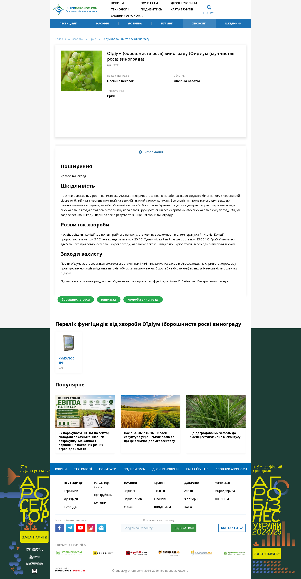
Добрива (135, 23)
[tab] (150, 152)
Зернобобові (133, 499)
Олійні (128, 507)
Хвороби (199, 23)
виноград (108, 299)
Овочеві (160, 499)
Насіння (102, 23)
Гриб (93, 39)
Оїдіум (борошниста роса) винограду (126, 39)
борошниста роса (76, 299)
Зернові (129, 491)
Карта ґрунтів (182, 9)
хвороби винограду (143, 299)
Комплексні (222, 483)
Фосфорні (191, 499)
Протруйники (103, 495)
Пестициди (68, 23)
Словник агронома (126, 16)
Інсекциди (71, 507)
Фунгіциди (71, 499)
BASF (62, 367)
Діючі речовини (184, 3)
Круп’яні (159, 483)
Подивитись (151, 9)
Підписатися (184, 528)
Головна (60, 39)
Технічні (159, 491)
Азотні (188, 491)
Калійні (189, 507)
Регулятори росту (102, 485)
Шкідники (233, 23)
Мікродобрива (224, 491)
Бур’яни (167, 23)
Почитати (149, 3)
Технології (120, 9)
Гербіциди (71, 491)
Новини (117, 3)
